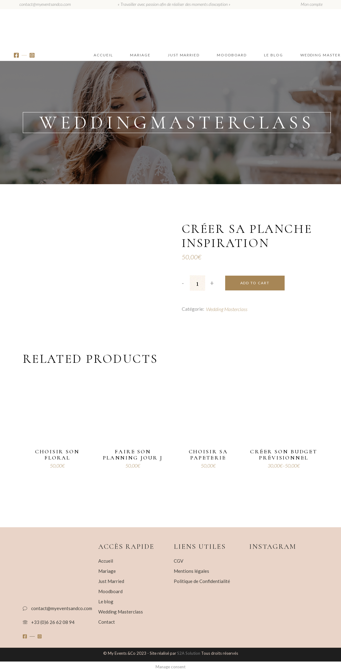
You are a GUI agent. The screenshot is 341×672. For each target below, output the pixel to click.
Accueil (105, 561)
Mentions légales (191, 571)
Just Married (111, 581)
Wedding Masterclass (226, 309)
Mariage (107, 571)
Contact (106, 622)
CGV (178, 561)
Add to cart (255, 283)
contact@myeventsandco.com (45, 4)
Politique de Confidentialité (202, 581)
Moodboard (110, 591)
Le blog (105, 601)
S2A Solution (189, 653)
